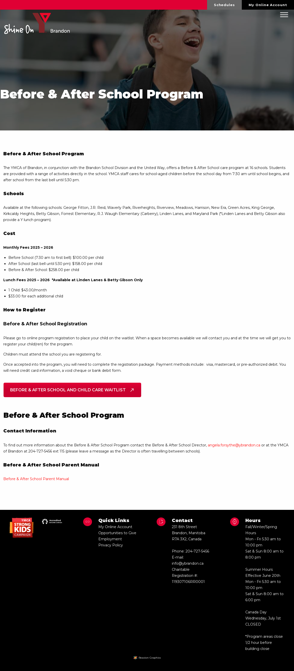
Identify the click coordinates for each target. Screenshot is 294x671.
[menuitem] (224, 5)
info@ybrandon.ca (188, 563)
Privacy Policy (110, 545)
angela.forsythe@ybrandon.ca (234, 445)
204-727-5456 (197, 551)
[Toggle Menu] (284, 14)
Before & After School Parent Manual (36, 479)
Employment (110, 539)
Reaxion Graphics (150, 657)
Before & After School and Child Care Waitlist (72, 390)
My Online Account (268, 5)
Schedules (224, 5)
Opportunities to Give (117, 533)
